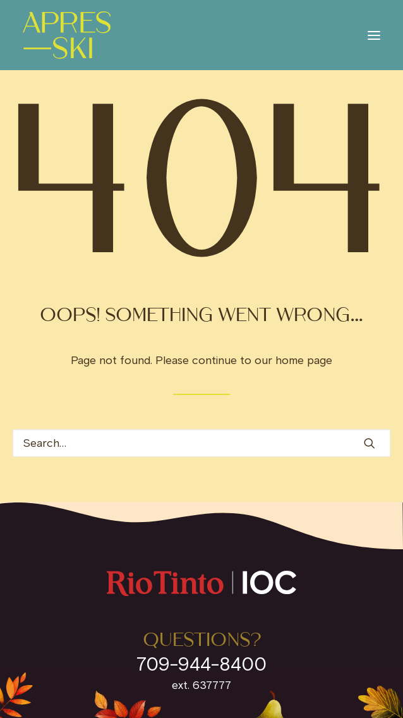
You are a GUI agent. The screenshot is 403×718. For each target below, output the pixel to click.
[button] (374, 35)
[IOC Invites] (67, 35)
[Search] (201, 443)
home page (303, 360)
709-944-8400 (201, 664)
